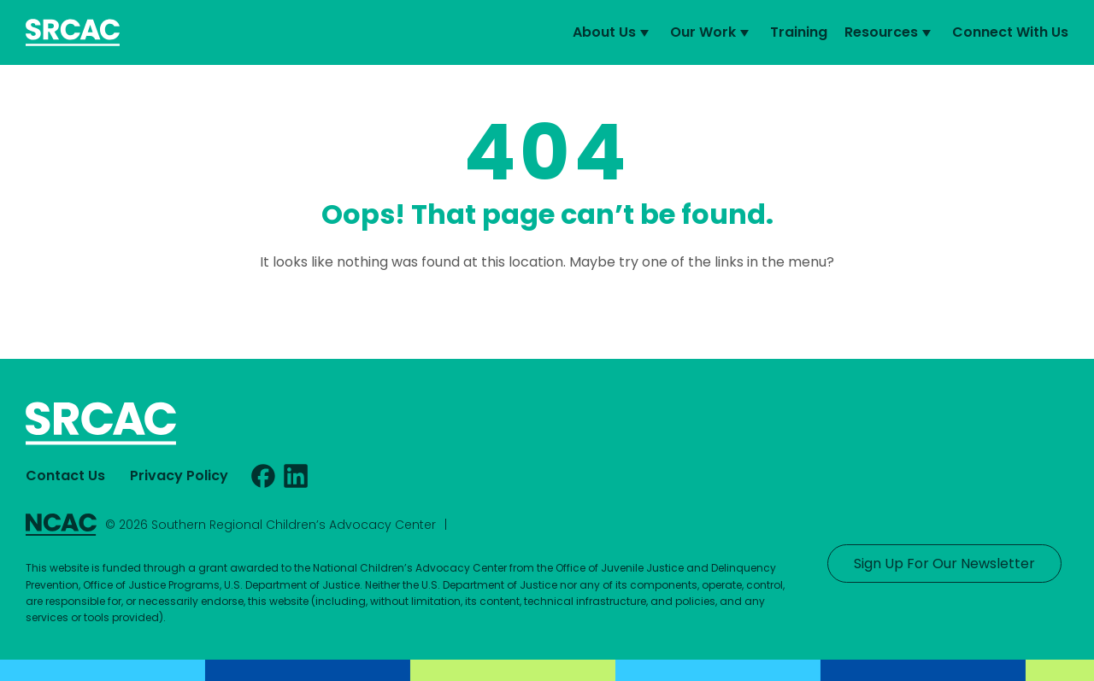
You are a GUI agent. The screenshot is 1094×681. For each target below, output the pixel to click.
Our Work (711, 32)
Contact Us (65, 475)
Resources (889, 32)
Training (798, 32)
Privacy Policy (179, 475)
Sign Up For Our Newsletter (944, 563)
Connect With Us (1010, 32)
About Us (613, 32)
